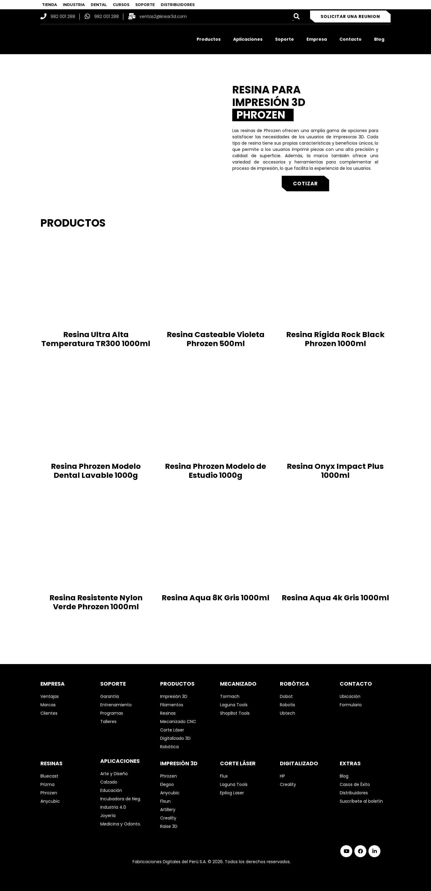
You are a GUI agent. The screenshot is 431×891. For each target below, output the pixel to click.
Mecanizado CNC (178, 722)
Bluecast (49, 776)
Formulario (351, 705)
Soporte (284, 39)
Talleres (108, 722)
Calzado (108, 782)
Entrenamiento (116, 705)
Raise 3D (168, 826)
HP (282, 776)
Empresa (316, 39)
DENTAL (99, 4)
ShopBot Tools (235, 713)
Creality (168, 818)
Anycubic (50, 801)
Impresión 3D (173, 696)
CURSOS (121, 4)
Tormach (229, 696)
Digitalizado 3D (175, 738)
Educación (111, 790)
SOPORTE (145, 4)
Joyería (108, 816)
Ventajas (49, 696)
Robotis (287, 705)
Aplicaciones (247, 39)
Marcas (48, 705)
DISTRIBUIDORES (178, 4)
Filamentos (171, 705)
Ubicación (350, 696)
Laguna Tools (234, 705)
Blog (379, 39)
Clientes (48, 713)
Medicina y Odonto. (120, 824)
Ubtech (287, 713)
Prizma (47, 784)
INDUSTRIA (74, 4)
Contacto (350, 39)
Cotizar (305, 183)
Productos (209, 39)
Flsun (165, 801)
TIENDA (49, 4)
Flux (224, 776)
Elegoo (167, 784)
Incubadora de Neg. (120, 799)
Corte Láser (172, 730)
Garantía (109, 696)
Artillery (167, 810)
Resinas (168, 713)
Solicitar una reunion (350, 16)
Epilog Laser (232, 793)
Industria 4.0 (113, 807)
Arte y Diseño (114, 774)
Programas (111, 713)
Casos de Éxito (355, 784)
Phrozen (48, 793)
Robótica (169, 747)
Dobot (286, 696)
